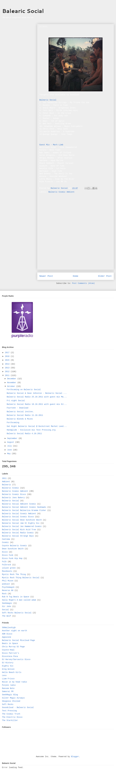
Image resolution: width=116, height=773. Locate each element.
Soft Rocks (7, 704)
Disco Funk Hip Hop (12, 558)
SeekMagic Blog (10, 695)
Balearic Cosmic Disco (14, 494)
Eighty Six (7, 666)
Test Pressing (9, 711)
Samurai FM (7, 691)
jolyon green (9, 568)
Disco (5, 552)
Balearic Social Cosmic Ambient (19, 514)
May (9, 454)
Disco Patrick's (10, 653)
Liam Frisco (8, 679)
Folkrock (6, 565)
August (11, 442)
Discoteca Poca (10, 656)
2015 (8, 360)
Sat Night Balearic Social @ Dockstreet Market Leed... (37, 426)
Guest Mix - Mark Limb (51, 145)
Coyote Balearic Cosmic (14, 546)
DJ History (7, 663)
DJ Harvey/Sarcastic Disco (16, 659)
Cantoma (6, 539)
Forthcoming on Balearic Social (24, 390)
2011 (8, 375)
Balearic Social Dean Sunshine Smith (22, 520)
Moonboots (7, 571)
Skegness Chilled (11, 701)
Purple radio (9, 685)
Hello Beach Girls (11, 672)
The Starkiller (10, 720)
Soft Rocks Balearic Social (16, 613)
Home (75, 276)
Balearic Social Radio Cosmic (18, 533)
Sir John (6, 606)
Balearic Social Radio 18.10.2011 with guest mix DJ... (37, 404)
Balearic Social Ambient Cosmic (19, 504)
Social (5, 610)
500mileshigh (9, 627)
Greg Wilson (8, 669)
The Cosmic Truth (11, 714)
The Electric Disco (12, 717)
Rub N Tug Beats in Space (15, 597)
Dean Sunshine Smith (13, 549)
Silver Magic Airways (13, 698)
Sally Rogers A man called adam (19, 600)
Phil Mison (7, 581)
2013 (8, 368)
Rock (4, 594)
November (12, 383)
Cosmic (5, 542)
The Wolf (6, 616)
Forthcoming (13, 422)
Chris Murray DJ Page (13, 647)
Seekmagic (7, 603)
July (10, 446)
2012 (8, 371)
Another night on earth (14, 631)
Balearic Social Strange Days (18, 536)
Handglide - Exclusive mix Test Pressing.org (31, 430)
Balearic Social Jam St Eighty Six (20, 523)
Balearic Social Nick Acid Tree (19, 530)
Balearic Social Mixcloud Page (18, 640)
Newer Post (46, 276)
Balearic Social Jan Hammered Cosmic (22, 526)
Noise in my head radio (14, 682)
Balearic (6, 485)
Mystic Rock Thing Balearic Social (20, 578)
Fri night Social (16, 401)
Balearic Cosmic (10, 488)
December (12, 379)
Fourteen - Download (17, 408)
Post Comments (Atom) (83, 283)
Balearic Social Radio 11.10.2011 (25, 415)
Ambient (6, 482)
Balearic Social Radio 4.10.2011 (24, 434)
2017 (8, 353)
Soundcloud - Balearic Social (18, 707)
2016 (8, 356)
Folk (4, 562)
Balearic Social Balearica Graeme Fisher (24, 510)
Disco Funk (7, 555)
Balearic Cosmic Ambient (61, 192)
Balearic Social (23, 11)
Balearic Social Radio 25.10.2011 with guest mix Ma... (37, 397)
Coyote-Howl (8, 650)
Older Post (105, 276)
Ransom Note (8, 688)
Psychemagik (8, 587)
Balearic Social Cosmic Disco (18, 517)
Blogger (75, 757)
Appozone (6, 637)
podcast (6, 584)
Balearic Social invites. (20, 412)
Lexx (4, 675)
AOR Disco (7, 634)
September (12, 438)
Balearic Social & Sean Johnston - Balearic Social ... (37, 393)
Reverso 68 (7, 590)
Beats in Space (10, 643)
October (11, 386)
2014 (8, 364)
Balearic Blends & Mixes (20, 419)
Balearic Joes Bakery (13, 498)
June (10, 450)
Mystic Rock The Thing (14, 574)
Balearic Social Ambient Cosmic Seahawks (24, 507)
